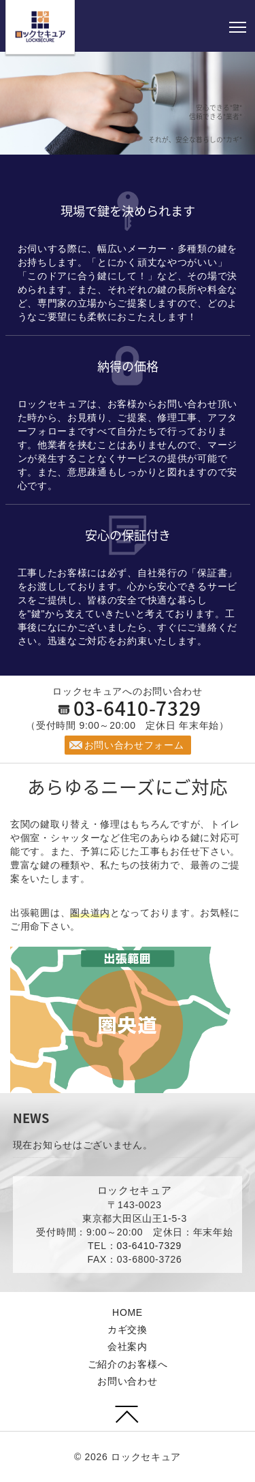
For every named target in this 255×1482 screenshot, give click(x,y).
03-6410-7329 (137, 708)
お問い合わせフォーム (134, 745)
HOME (127, 1312)
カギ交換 (127, 1329)
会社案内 (127, 1346)
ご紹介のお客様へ (128, 1364)
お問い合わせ (127, 1381)
